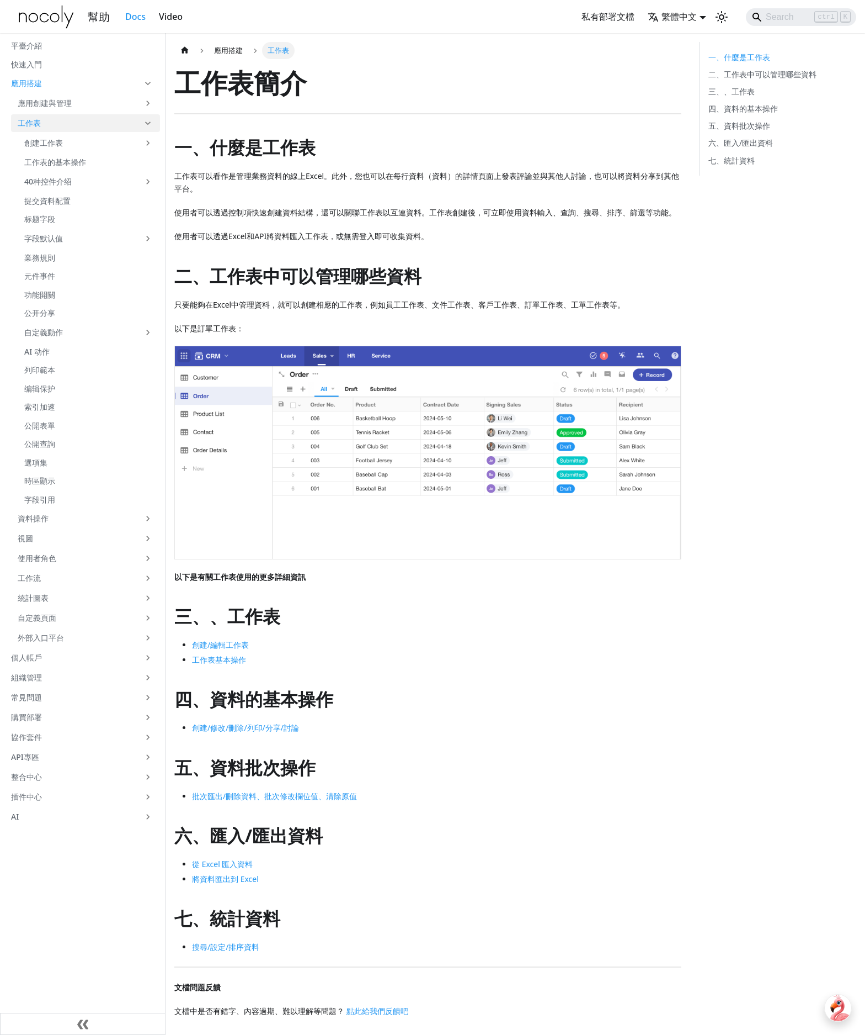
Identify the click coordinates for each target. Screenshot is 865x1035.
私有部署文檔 (607, 16)
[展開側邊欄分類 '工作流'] (148, 578)
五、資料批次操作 (739, 125)
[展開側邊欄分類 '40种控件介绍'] (148, 182)
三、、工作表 (731, 91)
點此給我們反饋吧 (377, 1011)
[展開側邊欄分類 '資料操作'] (148, 518)
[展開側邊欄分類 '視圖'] (148, 538)
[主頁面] (184, 50)
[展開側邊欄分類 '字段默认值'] (148, 238)
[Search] (801, 17)
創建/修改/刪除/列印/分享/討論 (245, 727)
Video (171, 16)
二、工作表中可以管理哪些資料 (762, 74)
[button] (82, 83)
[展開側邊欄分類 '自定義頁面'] (148, 618)
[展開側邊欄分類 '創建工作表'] (148, 143)
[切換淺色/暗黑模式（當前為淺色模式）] (721, 17)
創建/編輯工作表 (220, 645)
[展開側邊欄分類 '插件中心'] (148, 797)
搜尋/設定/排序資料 (225, 947)
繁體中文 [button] (672, 16)
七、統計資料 (731, 160)
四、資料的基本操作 (743, 108)
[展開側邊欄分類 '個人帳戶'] (148, 658)
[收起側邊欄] (82, 1024)
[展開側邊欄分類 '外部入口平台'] (148, 638)
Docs (135, 16)
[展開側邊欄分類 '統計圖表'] (148, 598)
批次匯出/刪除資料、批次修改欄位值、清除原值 (274, 796)
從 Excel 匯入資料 (222, 864)
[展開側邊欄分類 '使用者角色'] (148, 558)
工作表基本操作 (219, 659)
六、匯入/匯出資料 (740, 143)
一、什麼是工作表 (739, 57)
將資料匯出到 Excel (225, 879)
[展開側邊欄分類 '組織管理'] (148, 678)
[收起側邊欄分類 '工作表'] (148, 123)
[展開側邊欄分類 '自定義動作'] (148, 332)
